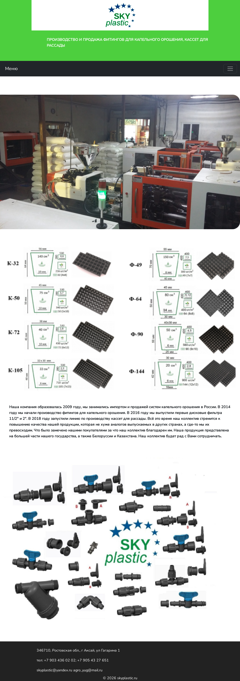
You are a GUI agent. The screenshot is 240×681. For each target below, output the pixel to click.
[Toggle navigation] (230, 68)
